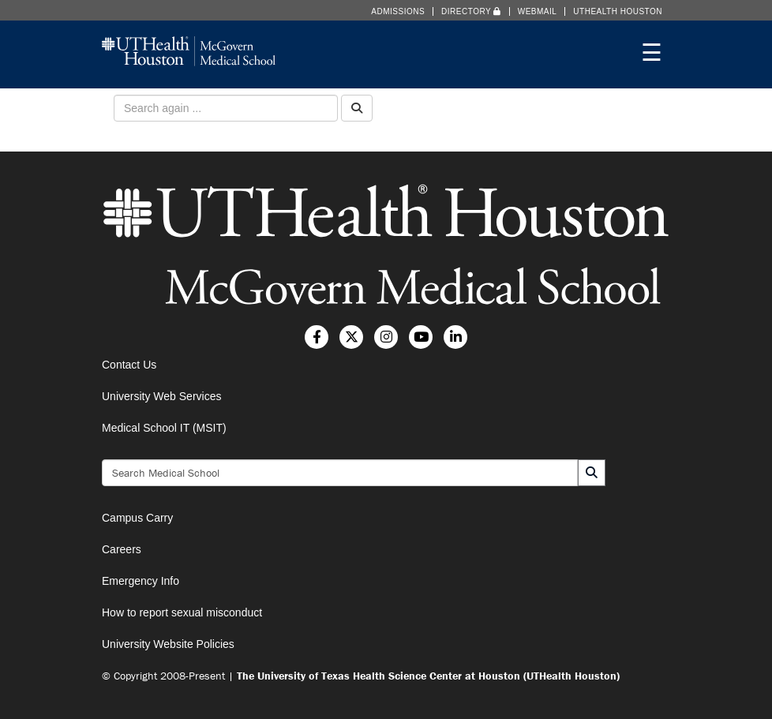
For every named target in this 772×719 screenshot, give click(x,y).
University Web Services (161, 396)
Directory (471, 11)
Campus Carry (137, 517)
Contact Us (129, 364)
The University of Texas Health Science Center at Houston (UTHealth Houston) (428, 675)
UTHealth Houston (617, 11)
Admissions (398, 11)
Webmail (537, 11)
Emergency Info (140, 581)
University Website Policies (168, 644)
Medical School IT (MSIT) (164, 427)
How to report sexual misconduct (182, 612)
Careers (121, 549)
